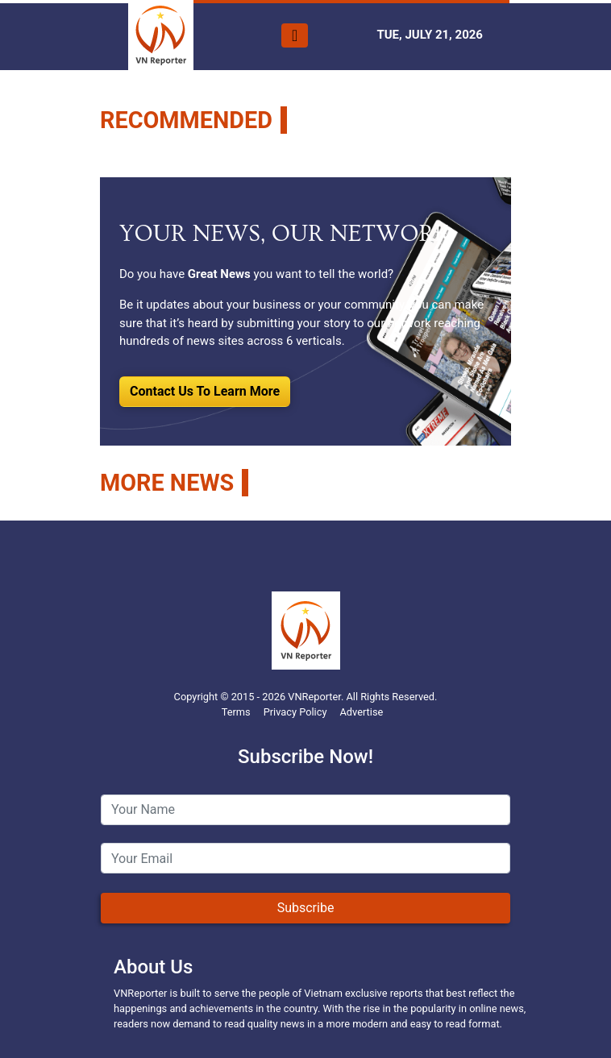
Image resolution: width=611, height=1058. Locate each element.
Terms (236, 712)
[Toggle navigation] (294, 35)
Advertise (361, 712)
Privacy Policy (295, 712)
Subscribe (306, 907)
